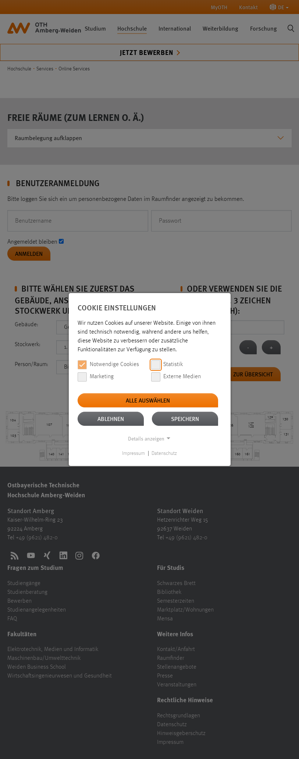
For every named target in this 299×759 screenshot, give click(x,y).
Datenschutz (164, 453)
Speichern (185, 418)
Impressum (133, 453)
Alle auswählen (148, 400)
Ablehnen (110, 418)
